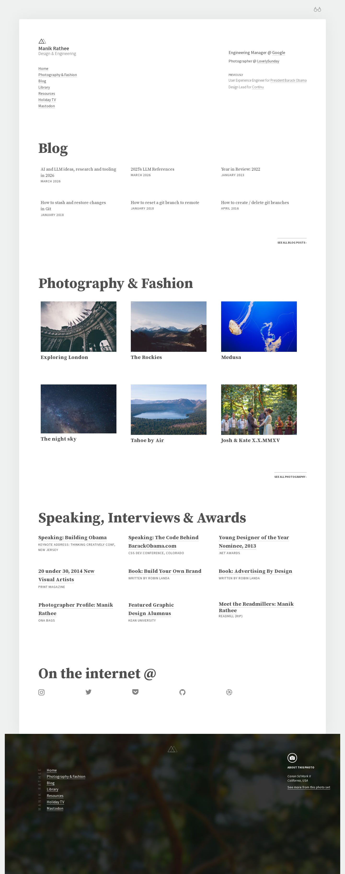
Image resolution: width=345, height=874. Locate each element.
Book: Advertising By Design (255, 571)
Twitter (89, 692)
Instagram (41, 692)
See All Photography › (290, 477)
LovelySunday (268, 61)
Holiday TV (47, 99)
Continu (258, 87)
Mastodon (46, 105)
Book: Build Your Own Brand (164, 571)
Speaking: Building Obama (72, 537)
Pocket (135, 692)
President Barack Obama (288, 80)
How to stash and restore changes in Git (78, 208)
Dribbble (229, 692)
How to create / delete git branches (259, 205)
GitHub (182, 692)
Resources (46, 93)
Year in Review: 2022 (259, 172)
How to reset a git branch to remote (169, 205)
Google (278, 52)
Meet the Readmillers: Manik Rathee (256, 607)
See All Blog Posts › (292, 242)
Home (43, 68)
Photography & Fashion (57, 74)
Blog (42, 80)
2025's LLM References (169, 172)
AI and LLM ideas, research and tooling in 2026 (78, 175)
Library (44, 87)
